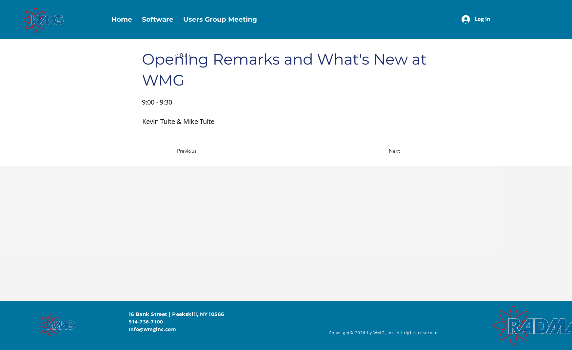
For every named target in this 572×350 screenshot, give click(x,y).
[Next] (383, 151)
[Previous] (198, 151)
